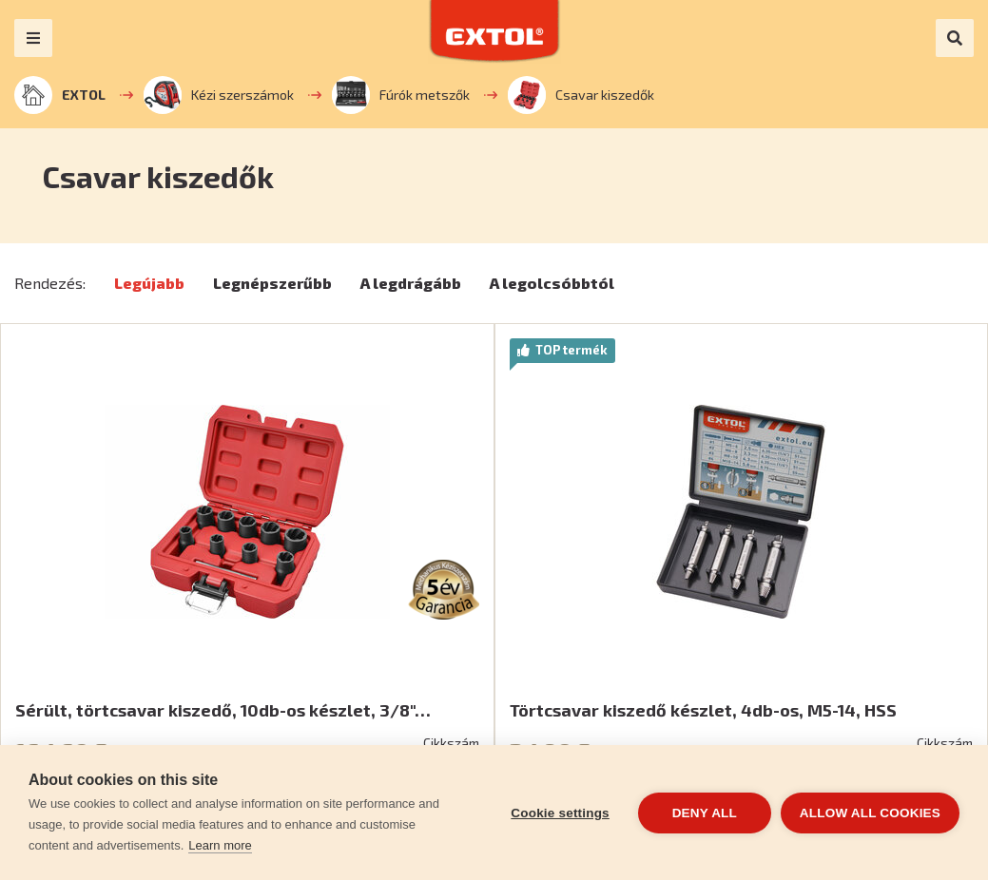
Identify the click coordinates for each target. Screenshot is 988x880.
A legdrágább (410, 283)
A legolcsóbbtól (552, 283)
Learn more (219, 845)
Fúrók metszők (401, 95)
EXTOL (60, 95)
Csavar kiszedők (581, 95)
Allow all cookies (870, 813)
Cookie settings (560, 813)
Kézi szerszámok (219, 95)
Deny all (704, 813)
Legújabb (149, 283)
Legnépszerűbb (272, 283)
